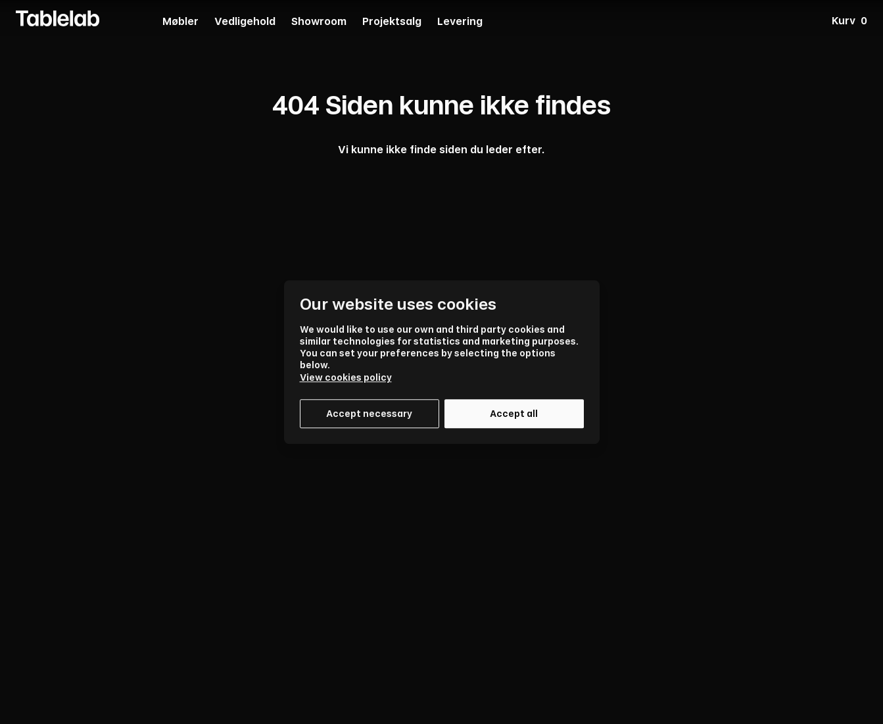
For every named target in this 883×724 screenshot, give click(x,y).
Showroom (318, 22)
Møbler (180, 22)
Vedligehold (244, 22)
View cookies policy (346, 377)
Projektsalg (391, 22)
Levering (460, 22)
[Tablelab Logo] (57, 18)
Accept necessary (369, 413)
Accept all (514, 413)
